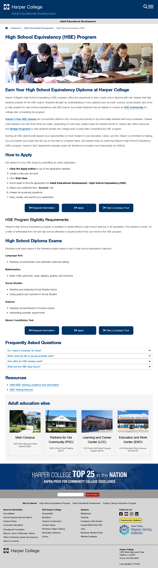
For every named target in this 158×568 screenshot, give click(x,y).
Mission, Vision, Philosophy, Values (19, 533)
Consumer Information (13, 525)
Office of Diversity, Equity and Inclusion (20, 537)
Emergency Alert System (91, 521)
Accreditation (9, 513)
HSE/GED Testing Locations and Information (34, 385)
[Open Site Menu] (148, 6)
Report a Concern (11, 541)
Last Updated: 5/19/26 (130, 564)
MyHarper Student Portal (92, 532)
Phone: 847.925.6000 (129, 558)
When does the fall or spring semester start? (30, 355)
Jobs (83, 529)
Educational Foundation (13, 529)
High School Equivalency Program (54, 503)
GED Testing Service (21, 389)
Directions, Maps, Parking (53, 529)
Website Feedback (89, 536)
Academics (16, 28)
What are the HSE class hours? (23, 366)
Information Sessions (51, 532)
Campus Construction (51, 521)
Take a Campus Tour (116, 207)
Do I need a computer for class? (24, 350)
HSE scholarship (133, 107)
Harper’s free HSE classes (20, 119)
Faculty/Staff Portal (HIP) (91, 525)
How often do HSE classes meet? (24, 361)
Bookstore (46, 517)
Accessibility (47, 513)
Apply (79, 207)
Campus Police (10, 521)
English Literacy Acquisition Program (119, 503)
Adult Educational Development (33, 13)
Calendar (85, 517)
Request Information (42, 207)
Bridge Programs (20, 129)
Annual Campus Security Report (17, 517)
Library (45, 536)
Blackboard (86, 513)
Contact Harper (49, 525)
